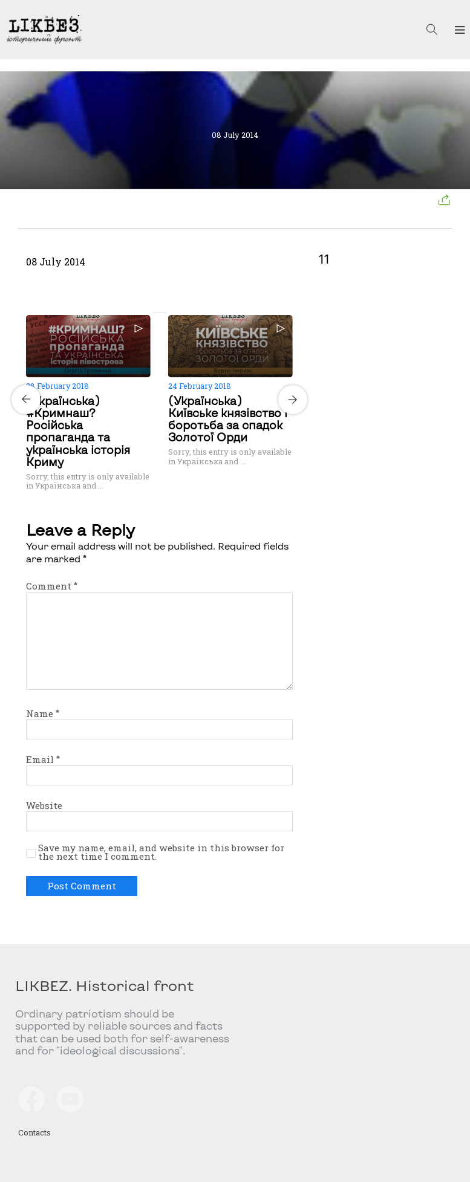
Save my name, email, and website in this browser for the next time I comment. (161, 852)
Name (42, 713)
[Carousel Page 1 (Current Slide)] (156, 312)
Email (43, 759)
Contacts (34, 1132)
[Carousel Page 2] (163, 312)
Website (44, 805)
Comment (51, 586)
